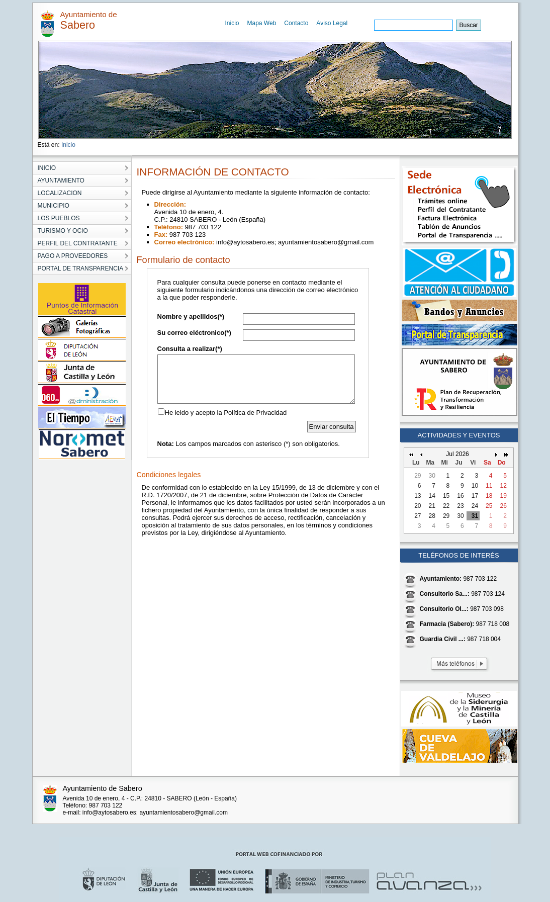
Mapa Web (262, 23)
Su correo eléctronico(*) (194, 332)
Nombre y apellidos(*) (191, 316)
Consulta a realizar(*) (189, 348)
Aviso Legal (331, 23)
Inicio (232, 23)
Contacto (296, 23)
